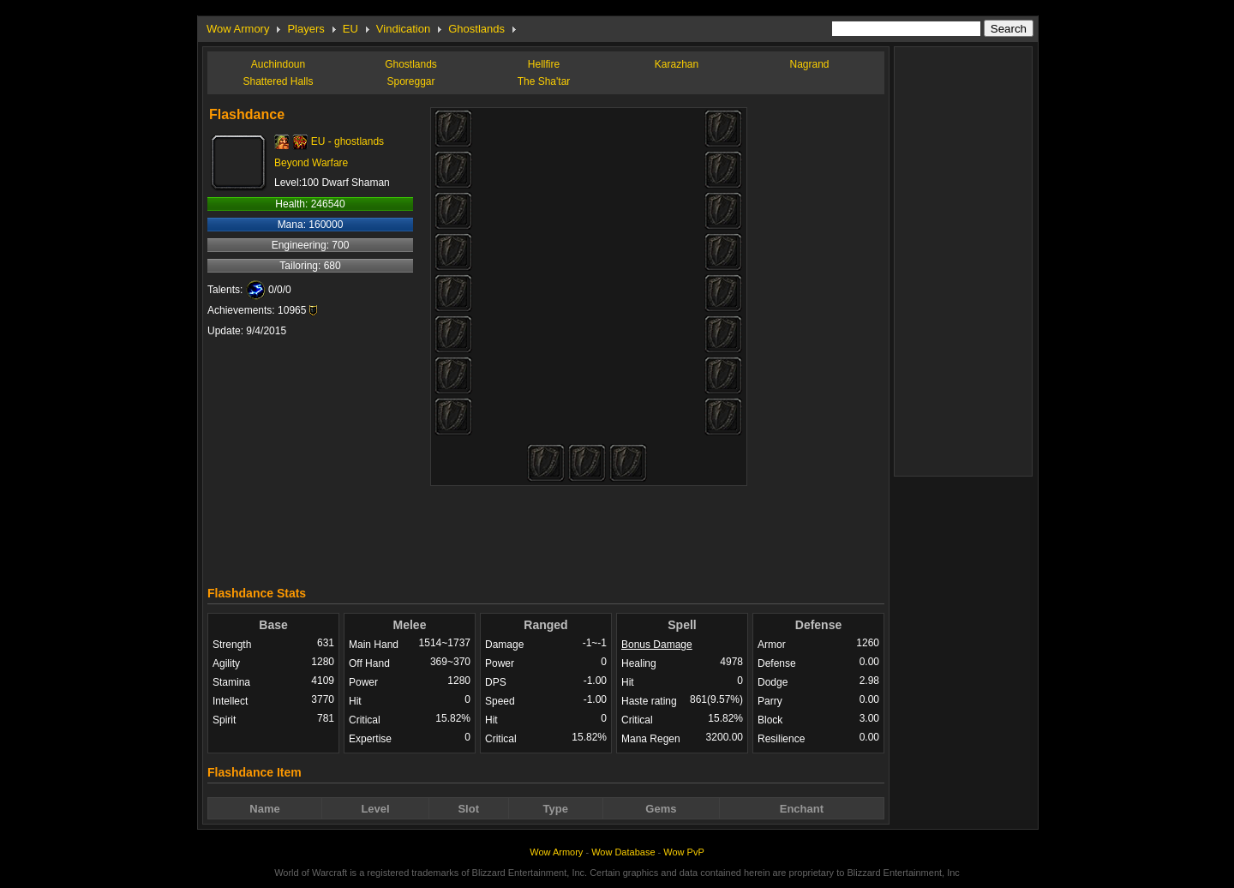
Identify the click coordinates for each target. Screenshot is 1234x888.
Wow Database (623, 852)
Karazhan (676, 64)
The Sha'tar (544, 81)
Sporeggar (410, 81)
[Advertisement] (546, 531)
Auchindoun (278, 64)
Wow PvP (683, 852)
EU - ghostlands (347, 141)
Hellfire (544, 64)
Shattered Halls (278, 81)
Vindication (403, 28)
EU (350, 28)
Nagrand (809, 64)
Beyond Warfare (311, 163)
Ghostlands (476, 28)
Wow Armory (238, 28)
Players (305, 28)
